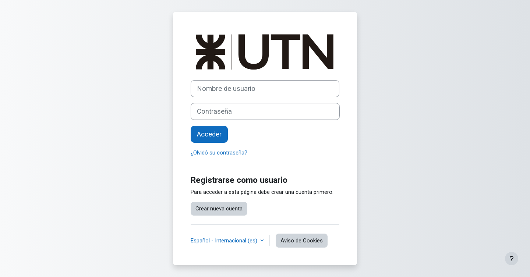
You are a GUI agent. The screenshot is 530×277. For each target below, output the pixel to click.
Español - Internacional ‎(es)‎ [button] (225, 240)
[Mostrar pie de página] (511, 258)
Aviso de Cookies (301, 240)
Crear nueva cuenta (219, 208)
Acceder (209, 134)
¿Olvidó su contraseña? (219, 152)
